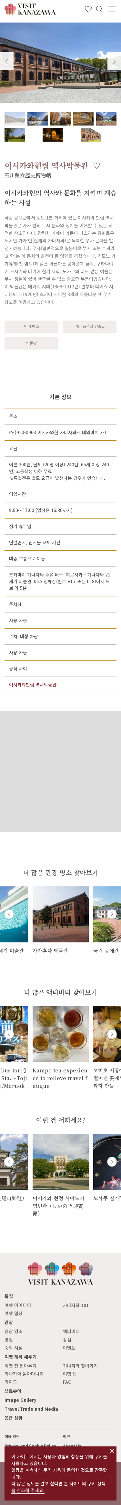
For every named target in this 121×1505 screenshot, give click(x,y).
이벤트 (69, 1347)
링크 (66, 1436)
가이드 (11, 1382)
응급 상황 (14, 1418)
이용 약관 (12, 1436)
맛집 (9, 1339)
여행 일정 (14, 1313)
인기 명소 (31, 326)
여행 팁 (70, 1373)
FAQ (67, 1382)
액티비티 (71, 1331)
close (112, 1451)
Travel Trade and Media (31, 1409)
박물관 (31, 343)
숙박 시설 (14, 1347)
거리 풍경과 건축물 (90, 326)
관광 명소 (14, 1331)
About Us (72, 1446)
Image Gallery (20, 1400)
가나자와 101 (76, 1305)
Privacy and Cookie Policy (30, 1446)
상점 (67, 1339)
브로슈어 (13, 1391)
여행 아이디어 (18, 1305)
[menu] (112, 9)
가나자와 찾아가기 (80, 1365)
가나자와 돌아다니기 (24, 1373)
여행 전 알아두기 (20, 1365)
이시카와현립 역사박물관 (32, 684)
